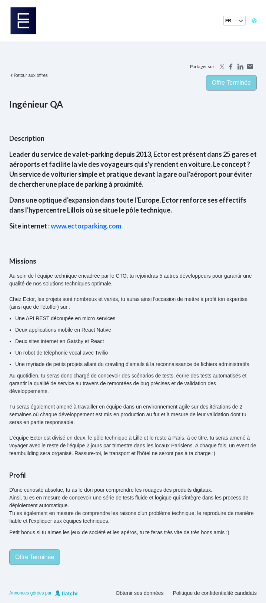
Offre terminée (231, 82)
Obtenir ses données (139, 593)
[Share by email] (250, 67)
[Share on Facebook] (231, 67)
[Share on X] (221, 67)
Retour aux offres (28, 75)
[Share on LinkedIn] (240, 67)
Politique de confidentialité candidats (215, 593)
